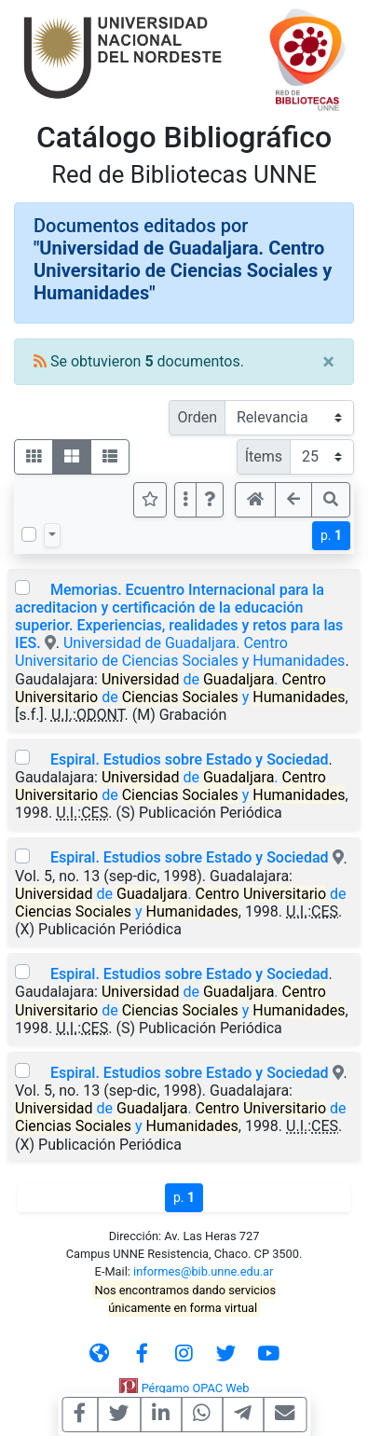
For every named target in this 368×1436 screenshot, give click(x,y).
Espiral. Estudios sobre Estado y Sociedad (189, 759)
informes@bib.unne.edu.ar (203, 1271)
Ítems (263, 456)
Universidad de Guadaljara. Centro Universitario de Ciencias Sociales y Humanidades (180, 652)
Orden (197, 417)
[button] (210, 500)
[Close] (328, 361)
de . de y (180, 688)
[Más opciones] (185, 500)
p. (331, 535)
